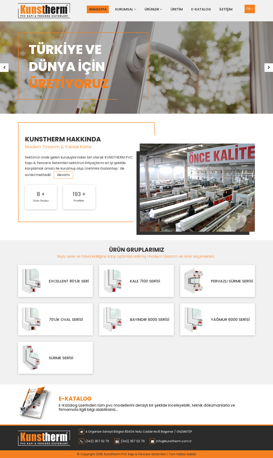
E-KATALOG (201, 9)
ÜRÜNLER (153, 9)
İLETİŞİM (225, 9)
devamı (63, 174)
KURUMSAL (125, 9)
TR (249, 8)
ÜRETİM (177, 9)
